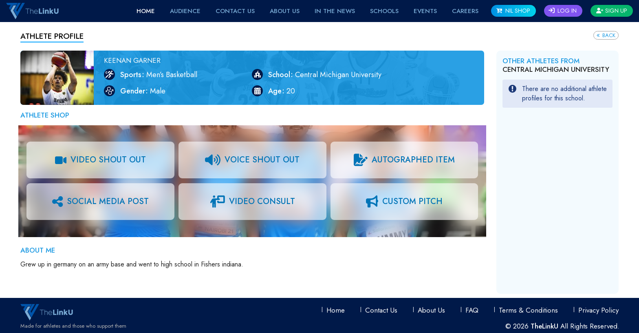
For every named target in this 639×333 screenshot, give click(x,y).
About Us (285, 11)
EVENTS (425, 11)
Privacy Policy (598, 310)
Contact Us (235, 11)
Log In (563, 11)
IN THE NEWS (335, 11)
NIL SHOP (513, 11)
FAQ (471, 310)
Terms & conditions (528, 310)
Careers (465, 11)
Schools (384, 11)
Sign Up (611, 11)
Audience (185, 11)
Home (146, 11)
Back (606, 35)
